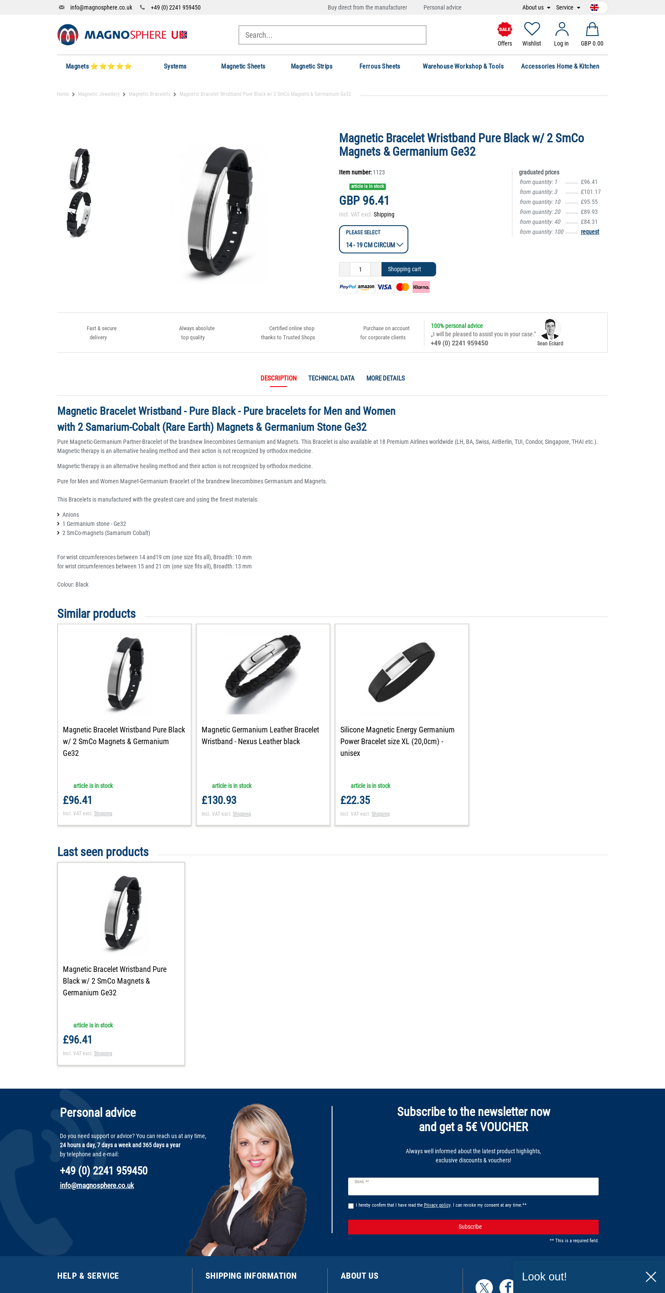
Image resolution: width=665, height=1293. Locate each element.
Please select (363, 232)
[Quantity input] (360, 269)
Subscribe (525, 1227)
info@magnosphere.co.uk (101, 7)
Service (565, 7)
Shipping (384, 214)
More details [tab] (385, 378)
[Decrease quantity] (344, 269)
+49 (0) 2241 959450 (176, 7)
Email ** (362, 1182)
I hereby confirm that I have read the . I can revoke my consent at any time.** (441, 1205)
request (590, 231)
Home (63, 94)
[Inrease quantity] (376, 269)
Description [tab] (279, 378)
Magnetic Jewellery (99, 94)
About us (533, 7)
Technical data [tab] (331, 378)
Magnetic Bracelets (149, 94)
